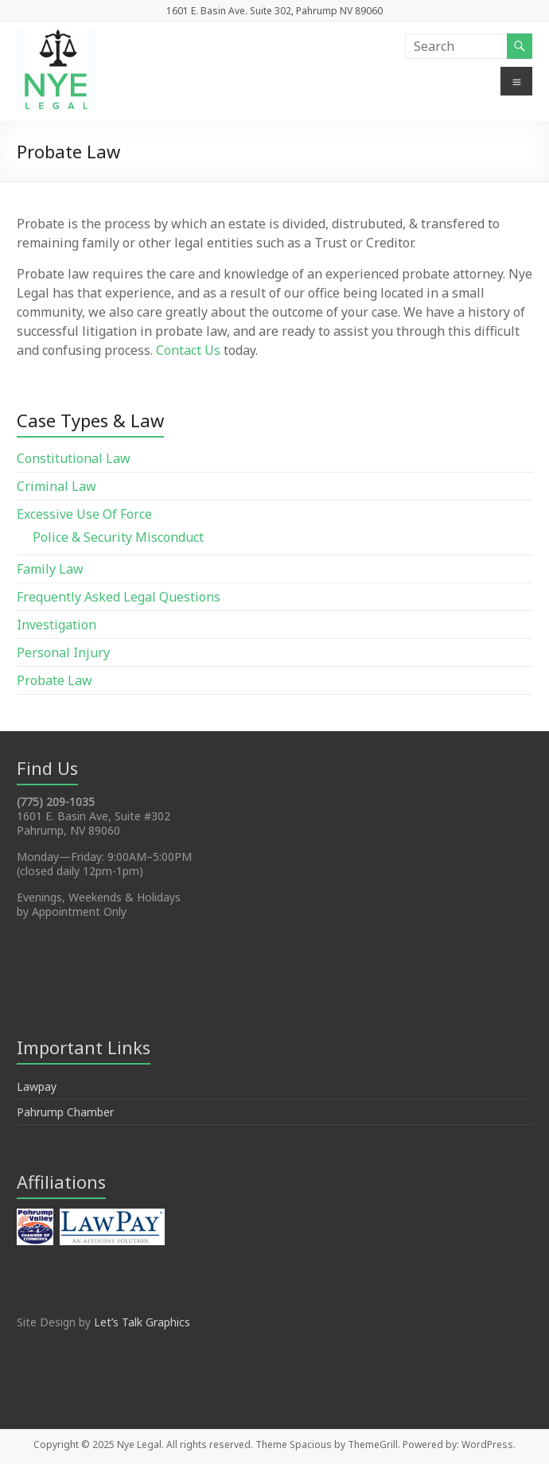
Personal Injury (63, 652)
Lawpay (36, 1086)
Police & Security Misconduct (118, 537)
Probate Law (54, 680)
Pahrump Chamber (65, 1111)
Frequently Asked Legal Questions (118, 596)
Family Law (50, 569)
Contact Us (188, 350)
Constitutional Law (73, 458)
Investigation (56, 624)
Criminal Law (56, 486)
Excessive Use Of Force (84, 514)
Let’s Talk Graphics (142, 1322)
